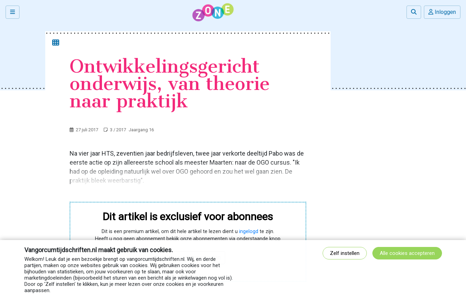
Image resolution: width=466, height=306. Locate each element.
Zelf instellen (345, 253)
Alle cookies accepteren (407, 253)
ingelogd (248, 231)
